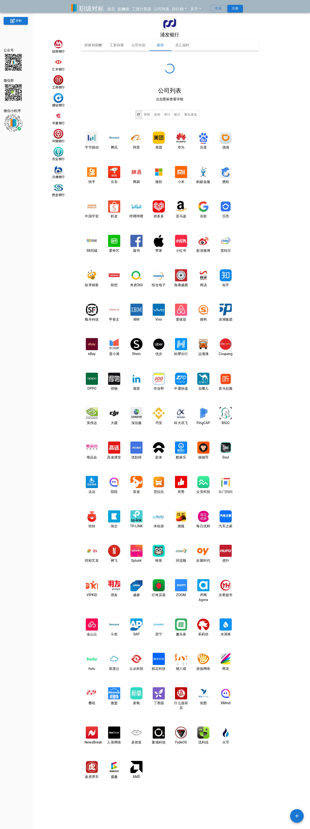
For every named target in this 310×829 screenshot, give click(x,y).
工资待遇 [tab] (117, 45)
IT (138, 114)
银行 (177, 114)
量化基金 (191, 114)
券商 (147, 114)
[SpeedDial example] (297, 816)
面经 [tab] (160, 45)
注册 (235, 8)
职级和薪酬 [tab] (93, 45)
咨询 (157, 114)
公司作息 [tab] (139, 45)
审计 (167, 114)
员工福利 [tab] (182, 45)
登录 (218, 8)
